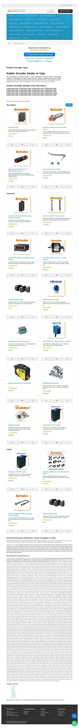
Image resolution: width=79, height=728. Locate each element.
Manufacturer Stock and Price (39, 48)
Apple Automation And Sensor (20, 721)
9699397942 (49, 58)
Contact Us (19, 15)
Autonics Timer (13, 23)
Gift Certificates (45, 712)
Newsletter (61, 715)
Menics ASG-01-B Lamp (51, 299)
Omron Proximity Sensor (29, 34)
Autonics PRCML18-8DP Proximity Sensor (55, 128)
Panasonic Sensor (53, 34)
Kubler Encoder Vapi (19, 43)
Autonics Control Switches (57, 23)
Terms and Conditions (12, 712)
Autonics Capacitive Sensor (41, 23)
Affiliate (43, 714)
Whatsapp (49, 61)
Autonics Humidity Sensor (46, 27)
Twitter (13, 688)
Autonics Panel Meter (54, 19)
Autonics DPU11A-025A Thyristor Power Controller (20, 217)
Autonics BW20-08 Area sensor (54, 216)
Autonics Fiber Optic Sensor (30, 27)
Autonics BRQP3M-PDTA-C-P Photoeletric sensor (18, 170)
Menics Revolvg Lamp (14, 34)
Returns (26, 712)
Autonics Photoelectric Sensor (48, 15)
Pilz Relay (25, 38)
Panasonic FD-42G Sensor (52, 169)
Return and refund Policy (13, 715)
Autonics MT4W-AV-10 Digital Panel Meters (21, 258)
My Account (61, 711)
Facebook (14, 686)
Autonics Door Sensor (14, 27)
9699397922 (39, 58)
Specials (43, 715)
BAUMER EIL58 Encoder (51, 383)
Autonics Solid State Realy (62, 27)
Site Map (26, 714)
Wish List (60, 714)
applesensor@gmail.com (35, 61)
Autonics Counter (41, 19)
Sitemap (13, 692)
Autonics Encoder (30, 19)
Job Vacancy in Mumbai (31, 15)
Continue (69, 104)
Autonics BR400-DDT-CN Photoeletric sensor (56, 473)
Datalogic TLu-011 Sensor (52, 425)
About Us (11, 15)
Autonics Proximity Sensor (16, 19)
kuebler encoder (14, 425)
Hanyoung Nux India (15, 299)
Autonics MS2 (13, 127)
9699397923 (30, 58)
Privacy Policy (10, 714)
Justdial (13, 697)
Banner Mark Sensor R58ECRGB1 (19, 383)
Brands (43, 711)
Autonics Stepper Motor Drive (16, 30)
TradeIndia (14, 695)
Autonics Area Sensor (25, 23)
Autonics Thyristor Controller (53, 30)
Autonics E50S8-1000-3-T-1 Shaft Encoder (54, 258)
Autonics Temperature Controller (35, 30)
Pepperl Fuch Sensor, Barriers (19, 341)
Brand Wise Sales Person (39, 50)
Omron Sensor (42, 34)
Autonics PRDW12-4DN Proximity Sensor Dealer (20, 514)
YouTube (13, 691)
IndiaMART (14, 694)
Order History (61, 712)
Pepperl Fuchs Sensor (14, 38)
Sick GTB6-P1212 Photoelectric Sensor (56, 341)
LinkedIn (13, 689)
